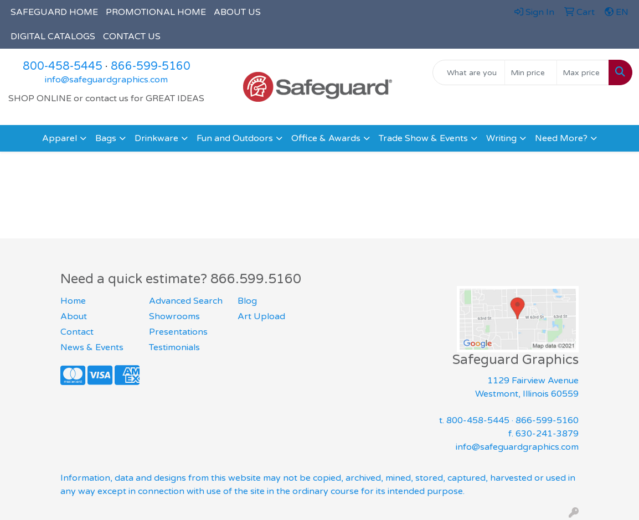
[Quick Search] (468, 72)
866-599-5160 (150, 66)
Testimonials (174, 347)
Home (73, 300)
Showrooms (174, 316)
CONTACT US (132, 36)
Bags (105, 138)
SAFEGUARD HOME (54, 12)
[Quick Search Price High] (582, 72)
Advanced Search (186, 300)
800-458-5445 (62, 66)
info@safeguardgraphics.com (106, 79)
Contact (77, 331)
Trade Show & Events (423, 138)
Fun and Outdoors (235, 138)
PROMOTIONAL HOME (156, 12)
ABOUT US (237, 12)
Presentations (178, 331)
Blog (247, 300)
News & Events (91, 347)
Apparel (59, 138)
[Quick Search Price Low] (530, 72)
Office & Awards (325, 138)
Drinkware (156, 138)
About (73, 316)
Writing (501, 138)
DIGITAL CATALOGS (53, 36)
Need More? (561, 138)
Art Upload (261, 316)
